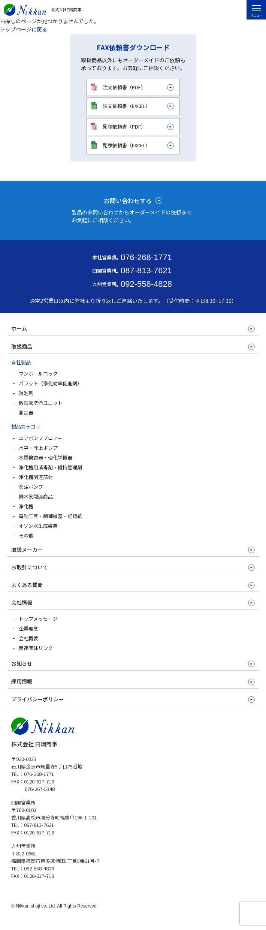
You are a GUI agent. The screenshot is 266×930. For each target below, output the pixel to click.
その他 (26, 535)
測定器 (26, 412)
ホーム (19, 328)
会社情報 (21, 602)
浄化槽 (26, 506)
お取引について (29, 567)
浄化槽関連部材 (36, 477)
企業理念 (28, 628)
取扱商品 (21, 346)
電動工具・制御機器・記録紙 (50, 516)
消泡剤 (26, 393)
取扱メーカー (27, 549)
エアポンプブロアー (40, 438)
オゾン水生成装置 (38, 525)
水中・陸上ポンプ (38, 447)
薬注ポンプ (31, 486)
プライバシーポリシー (37, 699)
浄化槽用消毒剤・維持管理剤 (50, 467)
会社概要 (28, 638)
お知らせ (21, 663)
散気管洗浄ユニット (41, 402)
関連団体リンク (36, 647)
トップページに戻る (23, 29)
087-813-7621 (146, 270)
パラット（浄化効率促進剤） (50, 383)
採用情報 (21, 681)
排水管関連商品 (36, 496)
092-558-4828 (146, 284)
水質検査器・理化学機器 (45, 457)
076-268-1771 (146, 257)
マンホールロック (38, 373)
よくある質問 (27, 585)
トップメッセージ (38, 618)
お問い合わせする (128, 201)
